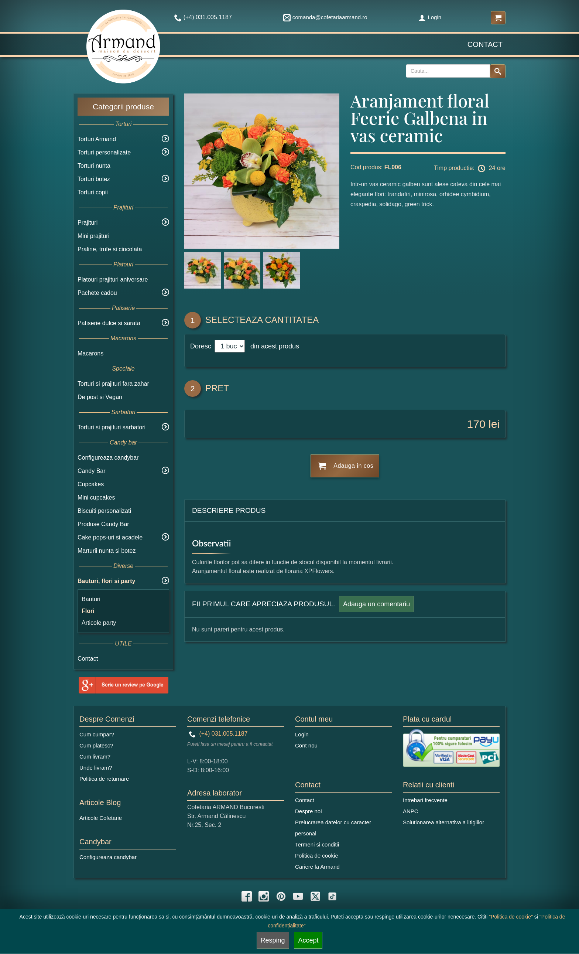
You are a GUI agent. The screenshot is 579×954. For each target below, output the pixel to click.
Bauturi (91, 599)
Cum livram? (94, 756)
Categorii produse (123, 106)
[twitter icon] (315, 896)
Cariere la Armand (317, 866)
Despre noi (308, 811)
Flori (88, 611)
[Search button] (498, 71)
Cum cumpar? (96, 734)
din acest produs (273, 346)
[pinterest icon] (281, 896)
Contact (485, 44)
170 (476, 424)
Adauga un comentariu (376, 604)
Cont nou (306, 745)
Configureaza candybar (108, 457)
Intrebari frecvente (425, 800)
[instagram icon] (263, 896)
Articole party (99, 623)
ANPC (410, 811)
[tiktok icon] (332, 896)
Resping (273, 940)
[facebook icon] (246, 896)
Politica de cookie (316, 855)
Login (429, 17)
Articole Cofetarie (100, 818)
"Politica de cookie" (511, 917)
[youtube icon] (298, 896)
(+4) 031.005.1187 (218, 733)
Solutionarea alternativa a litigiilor (443, 822)
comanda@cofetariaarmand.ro (325, 17)
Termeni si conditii (317, 844)
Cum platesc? (96, 745)
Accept (308, 940)
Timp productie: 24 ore (470, 168)
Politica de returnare (104, 779)
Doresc (201, 346)
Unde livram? (95, 767)
